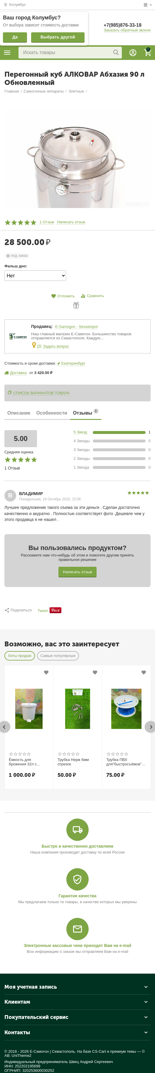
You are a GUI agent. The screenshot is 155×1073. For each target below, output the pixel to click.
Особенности (51, 412)
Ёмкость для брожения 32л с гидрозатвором (23, 762)
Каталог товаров (7, 52)
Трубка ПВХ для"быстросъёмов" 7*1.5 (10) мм (123, 762)
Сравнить (92, 296)
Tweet (43, 611)
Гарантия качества (78, 895)
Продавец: (42, 326)
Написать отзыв (71, 222)
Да (15, 37)
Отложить (63, 296)
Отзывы (85, 412)
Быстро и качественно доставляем (77, 846)
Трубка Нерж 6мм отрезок (73, 762)
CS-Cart (99, 1051)
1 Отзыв (47, 222)
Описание (18, 412)
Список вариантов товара (41, 393)
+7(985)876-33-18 (122, 25)
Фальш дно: (15, 266)
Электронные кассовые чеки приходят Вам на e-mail (77, 945)
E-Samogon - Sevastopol (76, 326)
